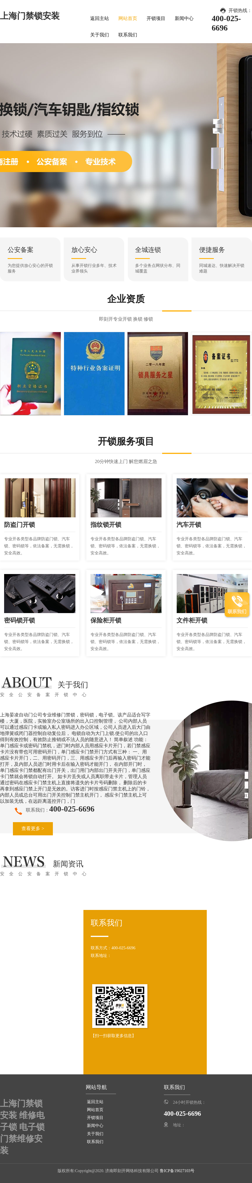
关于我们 (99, 34)
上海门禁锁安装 (30, 16)
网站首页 (127, 18)
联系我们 (127, 34)
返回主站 (99, 18)
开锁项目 (156, 18)
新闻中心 (184, 18)
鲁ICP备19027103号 (176, 1171)
